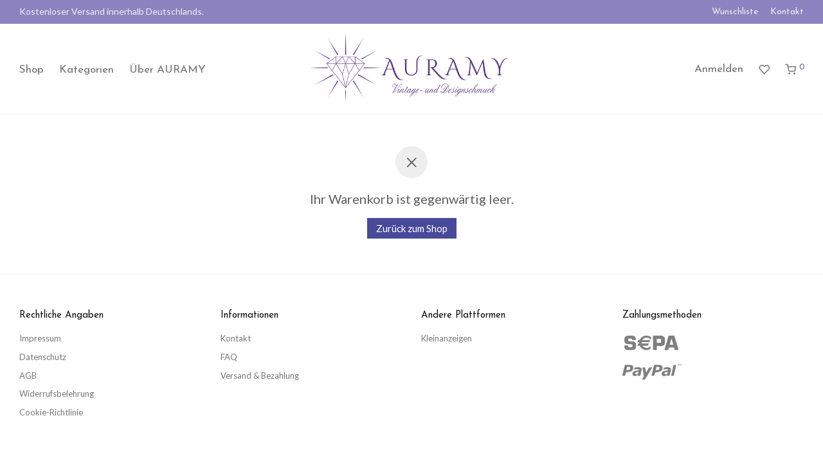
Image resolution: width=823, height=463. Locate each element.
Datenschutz (42, 357)
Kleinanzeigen (446, 338)
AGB (28, 375)
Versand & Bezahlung (260, 375)
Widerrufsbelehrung (56, 393)
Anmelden (718, 69)
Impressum (40, 338)
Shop (31, 69)
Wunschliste (735, 12)
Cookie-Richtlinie (51, 412)
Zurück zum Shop (412, 228)
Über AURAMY (167, 69)
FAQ (229, 357)
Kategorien (86, 69)
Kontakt (787, 12)
